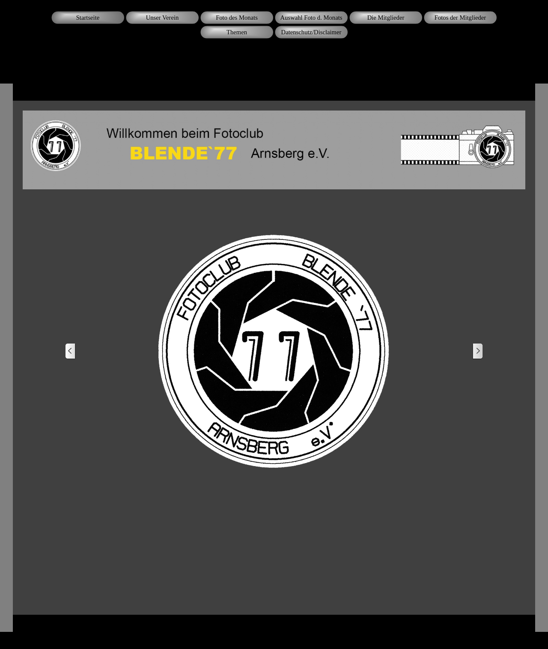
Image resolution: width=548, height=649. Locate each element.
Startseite (88, 17)
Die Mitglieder (386, 17)
